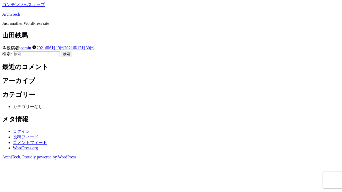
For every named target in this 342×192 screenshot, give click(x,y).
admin (25, 48)
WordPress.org (25, 148)
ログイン (21, 131)
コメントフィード (30, 142)
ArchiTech (11, 14)
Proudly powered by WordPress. (49, 157)
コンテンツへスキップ (23, 4)
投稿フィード (25, 137)
